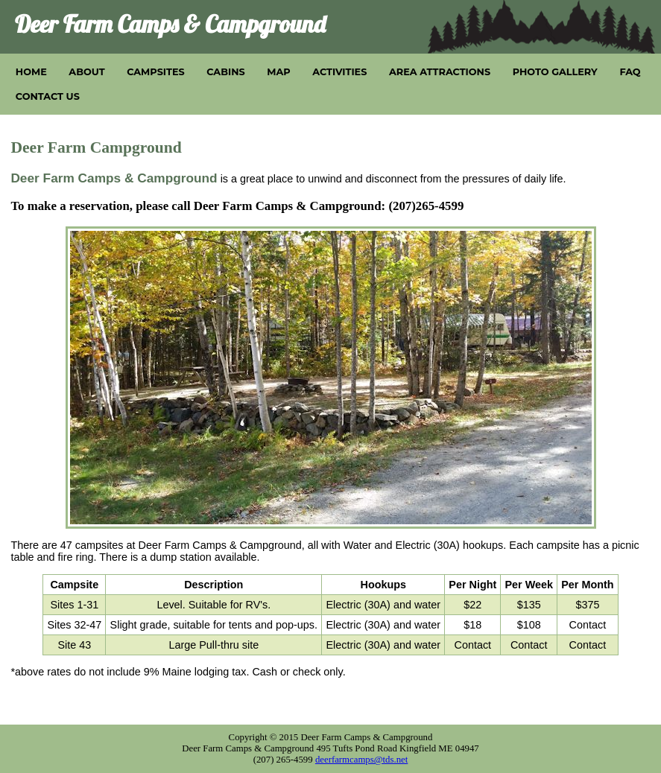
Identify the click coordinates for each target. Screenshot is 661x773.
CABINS (225, 71)
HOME (31, 71)
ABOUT (86, 71)
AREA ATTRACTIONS (439, 71)
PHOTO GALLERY (555, 71)
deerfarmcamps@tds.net (361, 759)
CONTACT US (48, 96)
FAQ (629, 71)
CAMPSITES (156, 71)
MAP (278, 71)
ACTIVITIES (339, 71)
